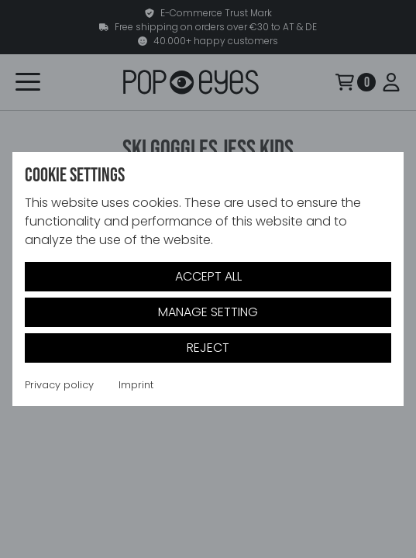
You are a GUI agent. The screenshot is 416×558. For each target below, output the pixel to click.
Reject (208, 347)
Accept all (208, 276)
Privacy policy (59, 385)
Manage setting (208, 312)
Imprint (136, 385)
